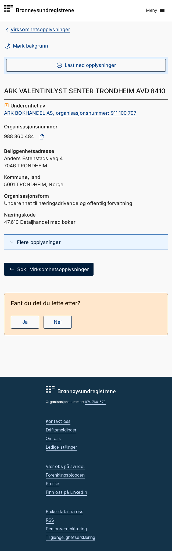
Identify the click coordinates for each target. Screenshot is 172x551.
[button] (155, 10)
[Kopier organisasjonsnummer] (41, 136)
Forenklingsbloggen (65, 475)
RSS (50, 520)
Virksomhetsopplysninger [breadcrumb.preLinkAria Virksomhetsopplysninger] (40, 29)
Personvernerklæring (66, 528)
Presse (52, 483)
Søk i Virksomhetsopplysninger (49, 269)
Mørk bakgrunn (26, 46)
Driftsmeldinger (61, 430)
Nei (58, 322)
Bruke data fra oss (64, 511)
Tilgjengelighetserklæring (70, 537)
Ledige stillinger (61, 447)
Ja (25, 322)
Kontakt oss (58, 421)
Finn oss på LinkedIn (66, 492)
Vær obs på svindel (65, 466)
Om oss (53, 438)
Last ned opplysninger (86, 65)
